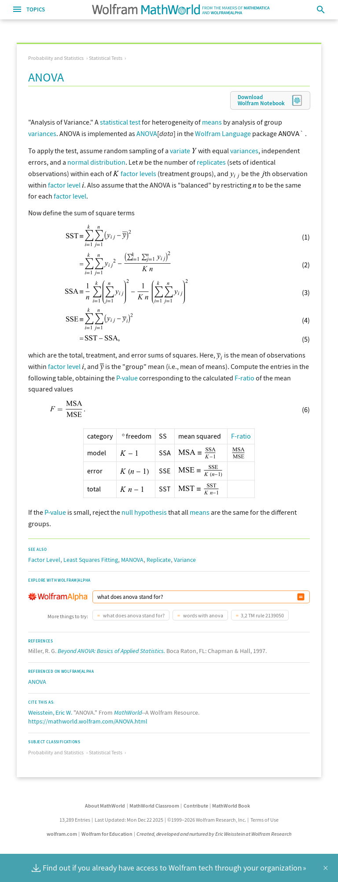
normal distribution (96, 161)
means (212, 122)
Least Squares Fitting (90, 559)
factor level (64, 184)
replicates (211, 161)
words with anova (202, 614)
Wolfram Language (223, 133)
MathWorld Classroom (154, 804)
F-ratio (244, 377)
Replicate (159, 559)
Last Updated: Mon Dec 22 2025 (129, 819)
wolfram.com (62, 833)
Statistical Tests (105, 58)
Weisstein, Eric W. (50, 712)
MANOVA (132, 559)
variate (180, 149)
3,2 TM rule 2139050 (262, 614)
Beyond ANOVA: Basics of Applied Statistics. (111, 650)
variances (42, 133)
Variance (185, 559)
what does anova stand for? (133, 614)
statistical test (120, 122)
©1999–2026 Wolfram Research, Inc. (206, 819)
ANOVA (146, 133)
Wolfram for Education (106, 833)
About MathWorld (105, 804)
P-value (127, 377)
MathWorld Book (231, 804)
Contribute (196, 804)
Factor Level (44, 559)
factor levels (138, 172)
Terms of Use (264, 819)
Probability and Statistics (56, 58)
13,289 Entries (74, 819)
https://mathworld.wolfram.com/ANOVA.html (87, 720)
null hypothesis (144, 511)
